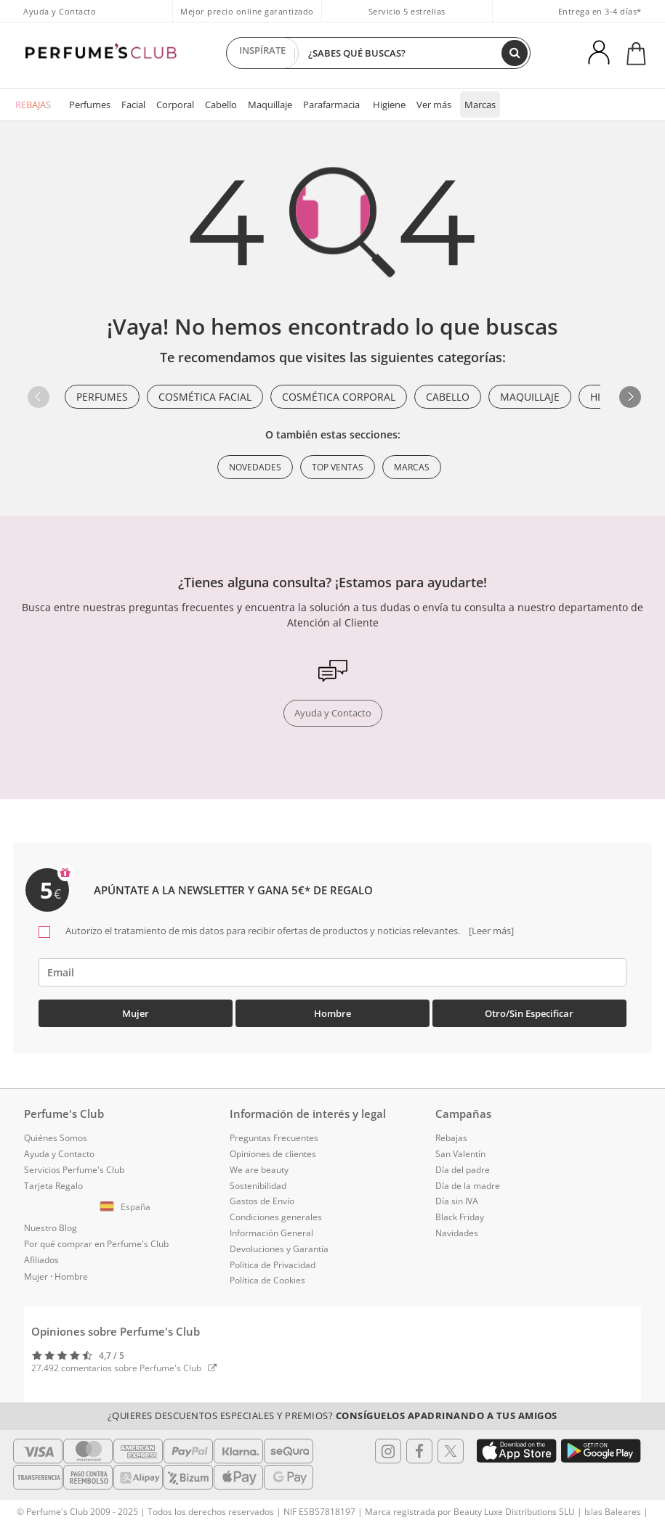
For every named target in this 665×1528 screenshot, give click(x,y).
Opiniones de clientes (273, 1154)
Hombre (332, 1013)
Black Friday (459, 1217)
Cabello (221, 104)
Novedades (255, 467)
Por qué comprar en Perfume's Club (96, 1244)
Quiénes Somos (55, 1138)
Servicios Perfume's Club (74, 1170)
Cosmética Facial (204, 397)
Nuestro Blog (50, 1228)
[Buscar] (514, 53)
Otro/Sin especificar (529, 1013)
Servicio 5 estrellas (407, 11)
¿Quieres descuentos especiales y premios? (332, 1415)
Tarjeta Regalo (53, 1186)
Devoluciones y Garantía (279, 1249)
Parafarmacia (331, 104)
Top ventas (337, 467)
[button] (630, 397)
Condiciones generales (276, 1217)
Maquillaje (270, 104)
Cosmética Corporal (338, 397)
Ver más (433, 104)
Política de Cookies (267, 1280)
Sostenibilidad (258, 1186)
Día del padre (462, 1170)
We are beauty (259, 1170)
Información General (271, 1233)
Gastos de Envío (262, 1201)
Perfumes (89, 104)
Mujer (135, 1013)
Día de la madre (467, 1186)
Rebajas (451, 1138)
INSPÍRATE (262, 53)
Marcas (480, 104)
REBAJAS (33, 104)
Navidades (456, 1233)
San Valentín (460, 1154)
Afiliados (41, 1260)
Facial (133, 104)
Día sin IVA (456, 1201)
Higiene (389, 104)
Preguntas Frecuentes (274, 1138)
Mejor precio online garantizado (247, 11)
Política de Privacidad (272, 1265)
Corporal (175, 104)
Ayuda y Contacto (59, 11)
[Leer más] (490, 930)
